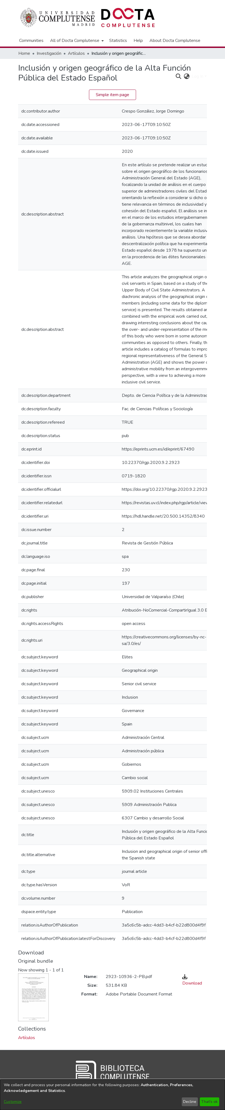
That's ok (209, 1101)
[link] (26, 1038)
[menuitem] (76, 40)
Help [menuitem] (138, 41)
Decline (189, 1101)
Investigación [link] (49, 53)
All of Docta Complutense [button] (74, 41)
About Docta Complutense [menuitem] (174, 41)
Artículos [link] (76, 53)
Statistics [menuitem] (118, 41)
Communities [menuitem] (31, 41)
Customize (13, 1101)
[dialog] (112, 1094)
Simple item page (112, 95)
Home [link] (24, 53)
